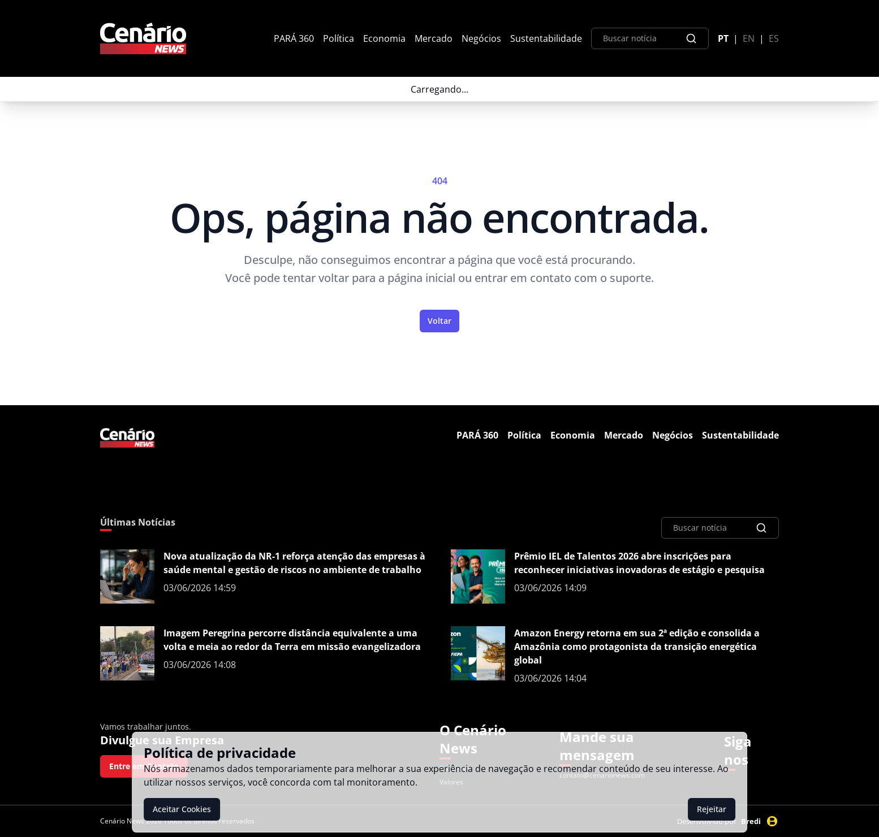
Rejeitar (711, 809)
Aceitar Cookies (182, 809)
